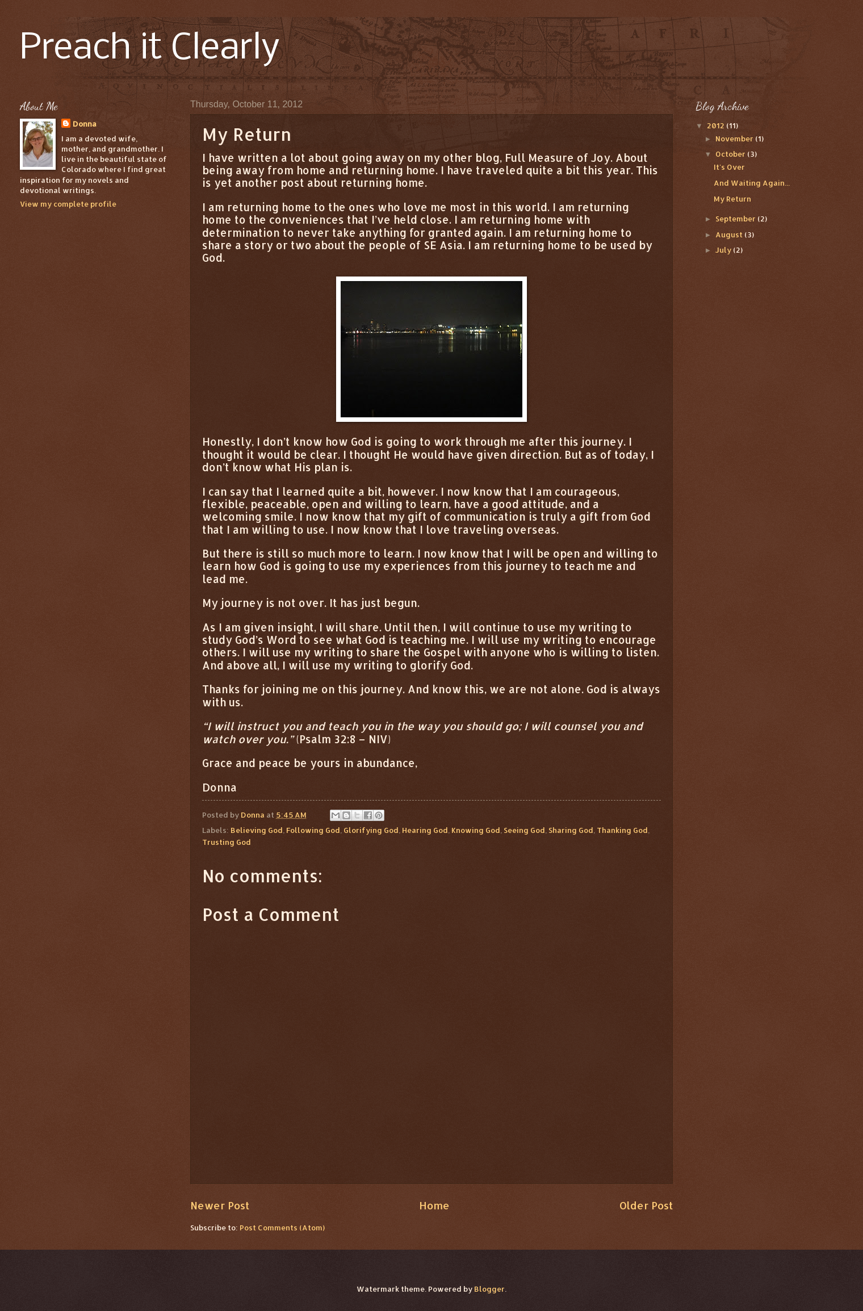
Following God (313, 830)
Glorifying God (371, 830)
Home (434, 1205)
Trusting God (226, 842)
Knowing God (475, 830)
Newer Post (219, 1205)
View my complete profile (68, 203)
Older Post (646, 1205)
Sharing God (570, 830)
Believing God (257, 830)
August (729, 234)
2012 (716, 125)
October (731, 153)
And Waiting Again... (752, 182)
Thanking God (622, 830)
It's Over (729, 166)
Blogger (489, 1288)
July (724, 249)
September (736, 218)
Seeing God (524, 830)
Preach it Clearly (150, 49)
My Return (732, 198)
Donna (85, 123)
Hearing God (425, 830)
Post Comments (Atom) (282, 1227)
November (735, 138)
